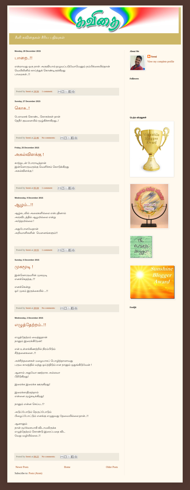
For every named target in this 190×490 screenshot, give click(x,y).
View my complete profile (160, 61)
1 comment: (47, 91)
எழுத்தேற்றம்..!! (30, 324)
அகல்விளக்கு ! (29, 154)
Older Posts (112, 467)
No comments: (49, 138)
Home (67, 467)
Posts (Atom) (35, 473)
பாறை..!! (24, 57)
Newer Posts (22, 467)
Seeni (154, 56)
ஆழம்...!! (24, 204)
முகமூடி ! (24, 266)
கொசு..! (22, 108)
